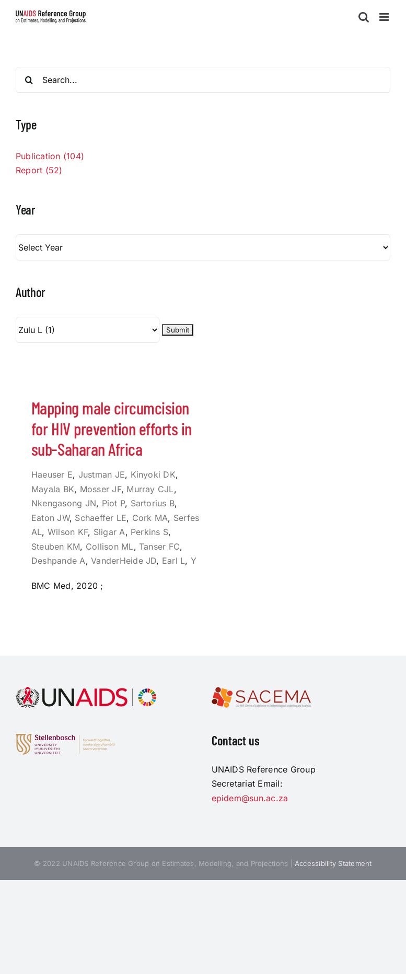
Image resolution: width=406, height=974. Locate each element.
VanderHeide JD (123, 560)
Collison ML (110, 546)
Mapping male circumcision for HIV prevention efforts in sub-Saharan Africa (111, 428)
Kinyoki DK (153, 474)
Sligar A (109, 532)
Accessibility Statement (333, 863)
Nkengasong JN (63, 503)
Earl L (173, 560)
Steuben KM (55, 546)
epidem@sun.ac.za (250, 798)
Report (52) (39, 170)
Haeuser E (52, 474)
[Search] (29, 80)
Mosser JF (100, 489)
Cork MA (150, 518)
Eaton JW (50, 518)
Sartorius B (153, 503)
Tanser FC (159, 546)
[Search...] (203, 80)
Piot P (113, 503)
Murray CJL (149, 489)
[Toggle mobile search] (363, 16)
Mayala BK (52, 489)
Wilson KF (68, 532)
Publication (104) (50, 156)
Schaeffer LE (100, 518)
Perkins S (149, 532)
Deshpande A (58, 560)
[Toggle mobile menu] (384, 16)
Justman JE (101, 474)
